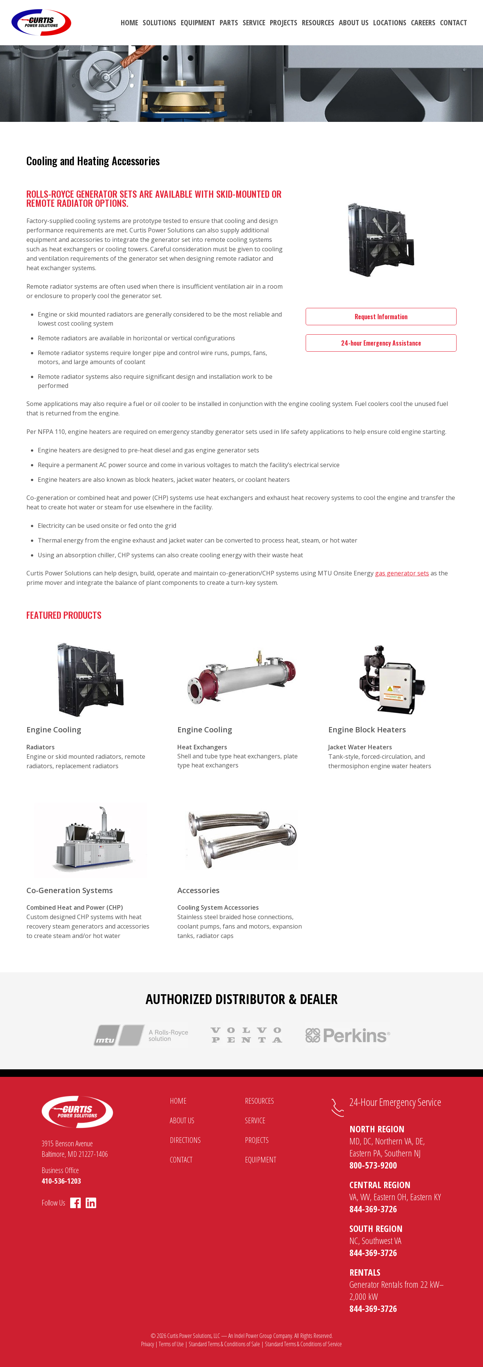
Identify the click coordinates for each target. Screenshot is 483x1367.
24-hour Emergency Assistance (381, 343)
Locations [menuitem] (389, 22)
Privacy (147, 1344)
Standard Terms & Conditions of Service (303, 1344)
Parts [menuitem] (229, 22)
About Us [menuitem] (354, 22)
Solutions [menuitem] (159, 22)
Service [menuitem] (254, 22)
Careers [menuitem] (423, 22)
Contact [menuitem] (453, 22)
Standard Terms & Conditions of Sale (224, 1344)
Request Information (381, 316)
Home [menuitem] (129, 22)
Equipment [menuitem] (198, 22)
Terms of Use (171, 1344)
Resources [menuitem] (318, 22)
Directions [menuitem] (185, 1140)
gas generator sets (402, 573)
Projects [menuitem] (283, 22)
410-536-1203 (61, 1181)
